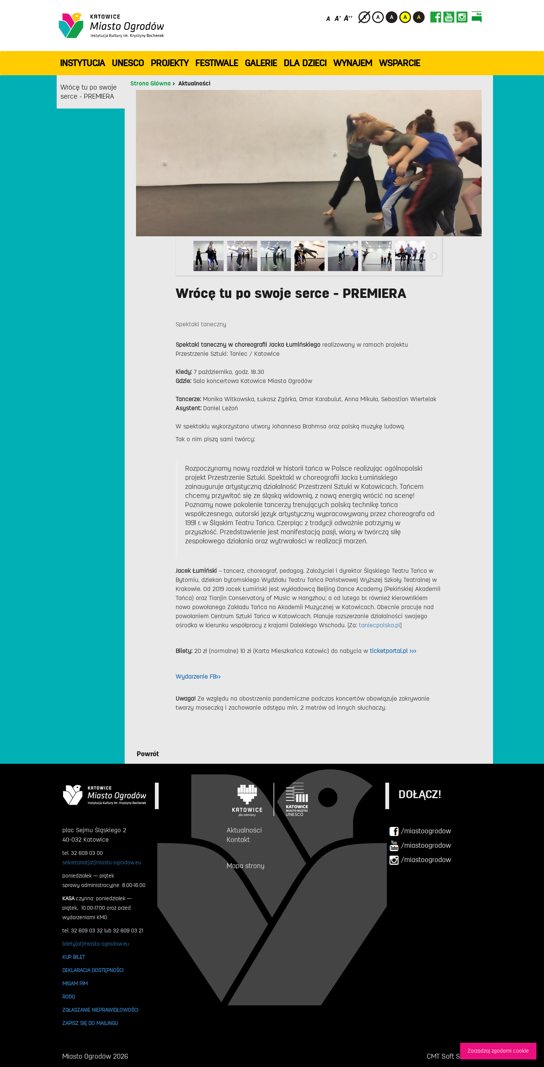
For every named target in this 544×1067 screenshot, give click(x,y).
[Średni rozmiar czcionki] (338, 18)
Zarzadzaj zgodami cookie (498, 1050)
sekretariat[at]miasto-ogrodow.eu (101, 862)
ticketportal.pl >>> (393, 651)
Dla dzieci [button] (305, 63)
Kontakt (238, 839)
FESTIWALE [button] (216, 63)
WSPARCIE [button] (399, 63)
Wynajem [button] (352, 63)
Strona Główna (150, 84)
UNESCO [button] (128, 63)
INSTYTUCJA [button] (82, 63)
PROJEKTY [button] (170, 63)
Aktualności (194, 84)
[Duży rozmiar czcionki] (348, 18)
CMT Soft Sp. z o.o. (454, 1056)
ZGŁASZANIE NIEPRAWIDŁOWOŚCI (100, 1010)
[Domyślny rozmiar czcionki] (329, 18)
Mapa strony (245, 865)
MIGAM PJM (75, 983)
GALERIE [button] (261, 63)
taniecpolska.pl (379, 625)
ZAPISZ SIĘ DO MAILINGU (90, 1023)
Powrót (148, 754)
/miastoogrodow (420, 831)
